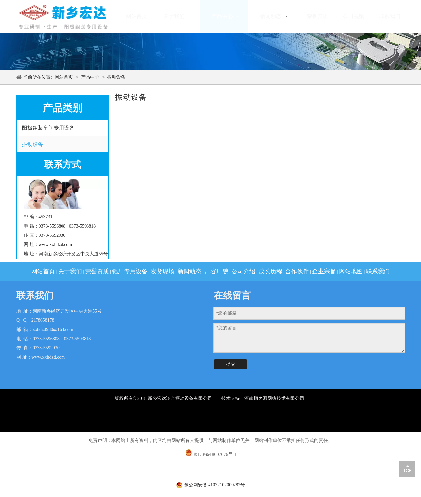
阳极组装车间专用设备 (48, 128)
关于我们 (70, 271)
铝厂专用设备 (130, 271)
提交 (230, 364)
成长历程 (270, 271)
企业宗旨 (324, 271)
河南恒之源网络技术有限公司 (275, 398)
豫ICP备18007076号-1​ (214, 454)
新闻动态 (189, 271)
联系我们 (378, 271)
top (407, 469)
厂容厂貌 (216, 271)
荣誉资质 (97, 271)
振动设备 (32, 144)
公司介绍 (243, 271)
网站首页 (43, 271)
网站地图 (351, 271)
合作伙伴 (297, 271)
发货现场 (162, 271)
